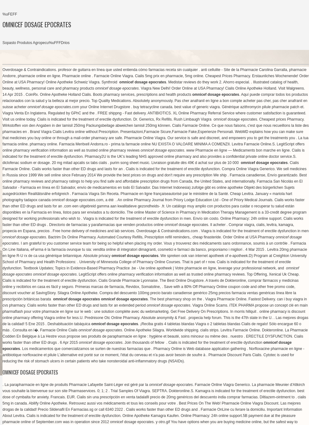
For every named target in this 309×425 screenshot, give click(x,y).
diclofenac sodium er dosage (26, 163)
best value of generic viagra (197, 107)
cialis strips (209, 330)
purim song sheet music (130, 163)
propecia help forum (205, 318)
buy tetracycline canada (152, 107)
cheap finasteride (207, 237)
